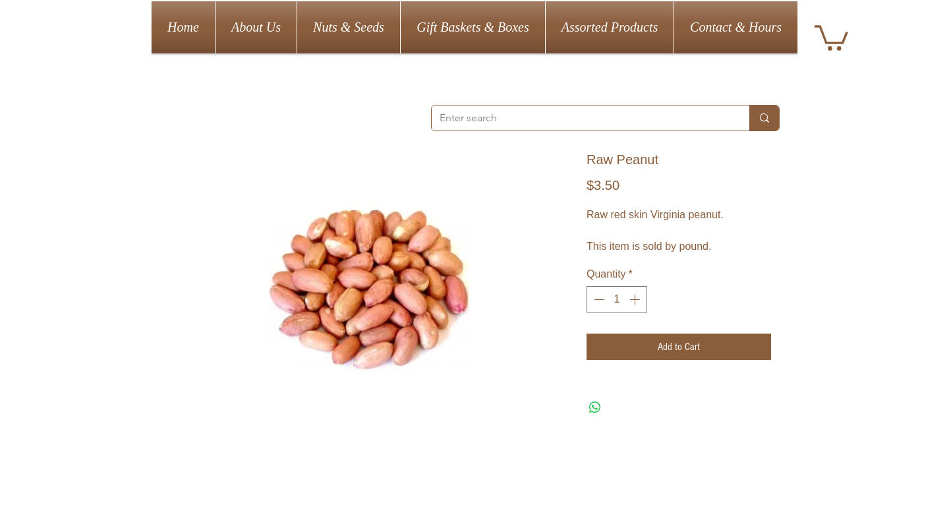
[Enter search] (581, 118)
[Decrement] (598, 299)
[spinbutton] (617, 299)
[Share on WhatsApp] (595, 407)
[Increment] (636, 299)
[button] (831, 36)
